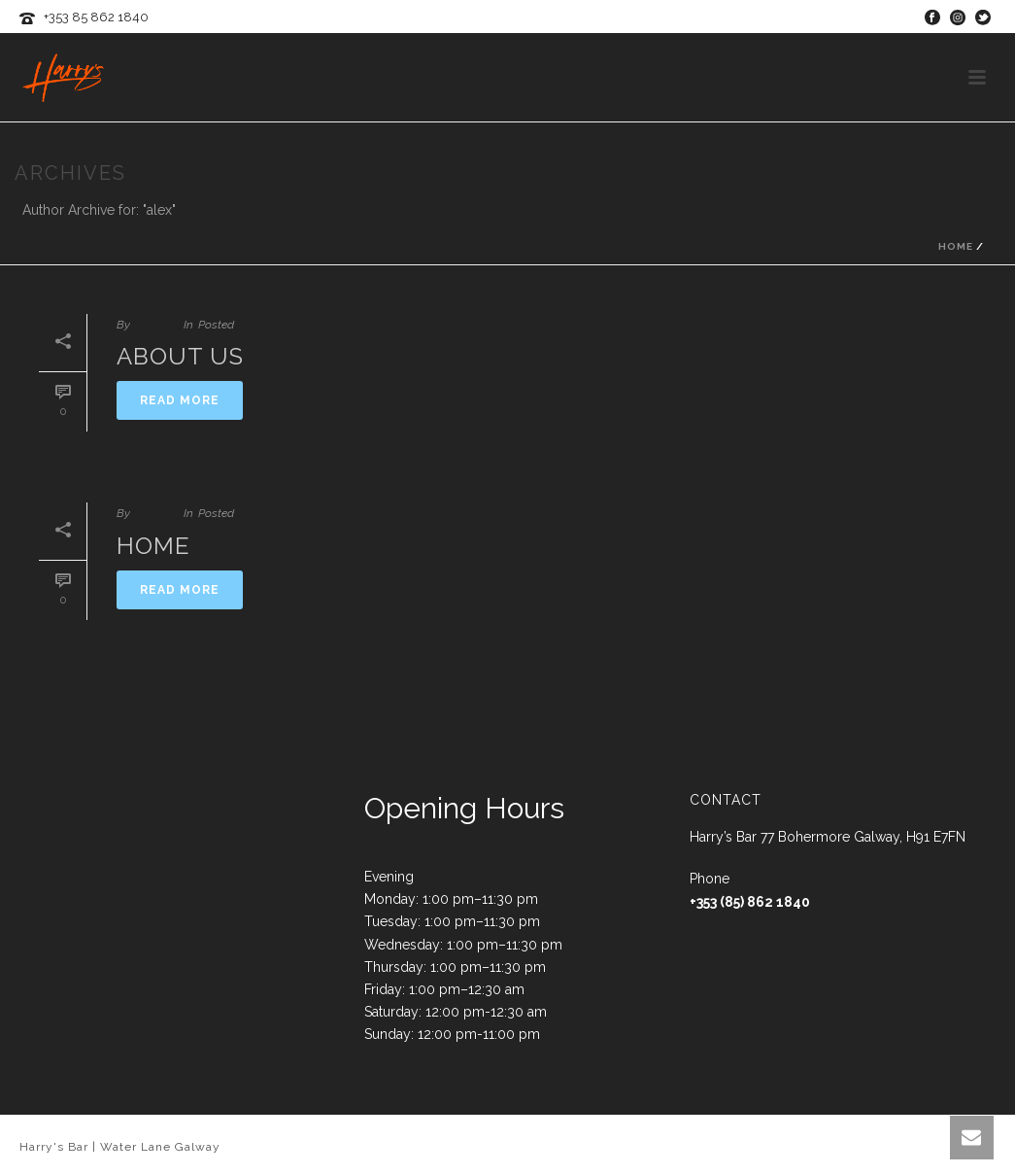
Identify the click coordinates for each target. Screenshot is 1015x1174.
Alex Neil (156, 324)
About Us (180, 356)
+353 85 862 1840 (96, 17)
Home (955, 246)
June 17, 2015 (270, 324)
